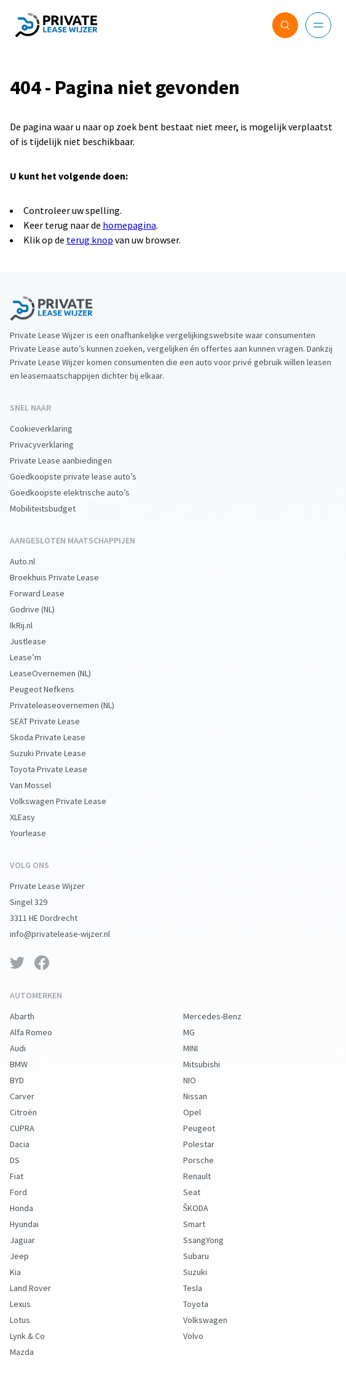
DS (24, 1160)
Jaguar (32, 1240)
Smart (204, 1224)
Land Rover (40, 1288)
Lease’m (35, 657)
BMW (28, 1064)
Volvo (203, 1336)
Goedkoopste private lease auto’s (83, 476)
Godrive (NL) (42, 609)
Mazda (31, 1352)
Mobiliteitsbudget (52, 508)
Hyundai (34, 1224)
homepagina (129, 225)
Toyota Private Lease (58, 769)
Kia (25, 1272)
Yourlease (38, 833)
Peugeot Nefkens (52, 689)
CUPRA (32, 1128)
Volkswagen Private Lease (68, 801)
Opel (202, 1112)
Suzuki (205, 1272)
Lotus (30, 1320)
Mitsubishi (211, 1064)
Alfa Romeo (41, 1032)
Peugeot (209, 1128)
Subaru (206, 1256)
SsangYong (213, 1240)
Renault (206, 1176)
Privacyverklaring (51, 444)
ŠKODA (206, 1208)
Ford (28, 1192)
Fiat (26, 1176)
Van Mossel (40, 785)
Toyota (205, 1304)
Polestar (208, 1144)
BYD (27, 1080)
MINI (200, 1048)
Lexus (30, 1304)
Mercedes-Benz (222, 1016)
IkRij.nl (31, 625)
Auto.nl (32, 561)
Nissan (205, 1096)
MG (198, 1032)
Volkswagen (215, 1320)
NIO (199, 1080)
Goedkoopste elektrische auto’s (79, 492)
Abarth (32, 1016)
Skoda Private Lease (57, 737)
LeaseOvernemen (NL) (60, 673)
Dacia (29, 1144)
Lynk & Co (37, 1336)
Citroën (33, 1112)
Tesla (202, 1288)
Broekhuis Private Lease (64, 577)
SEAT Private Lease (55, 721)
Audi (27, 1048)
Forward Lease (47, 593)
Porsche (208, 1160)
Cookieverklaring (51, 428)
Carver (32, 1096)
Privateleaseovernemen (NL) (72, 705)
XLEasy (32, 817)
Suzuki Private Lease (58, 753)
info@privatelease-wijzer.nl (70, 934)
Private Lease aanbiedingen (71, 460)
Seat (201, 1192)
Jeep (29, 1256)
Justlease (38, 641)
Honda (31, 1208)
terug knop (89, 240)
